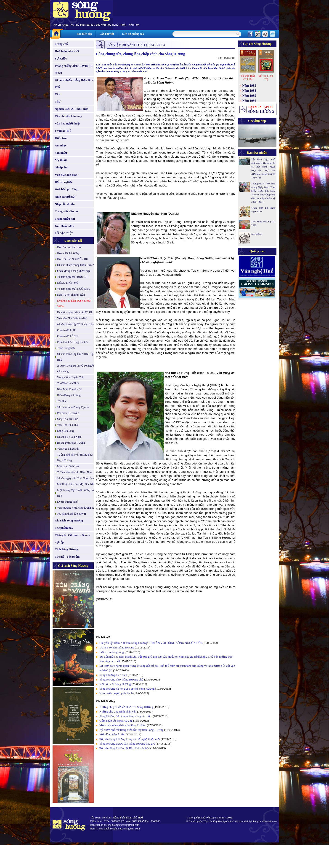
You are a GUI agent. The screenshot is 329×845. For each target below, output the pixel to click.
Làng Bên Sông (65, 430)
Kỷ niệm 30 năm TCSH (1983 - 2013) (74, 303)
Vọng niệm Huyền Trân (70, 377)
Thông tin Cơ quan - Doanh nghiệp (72, 538)
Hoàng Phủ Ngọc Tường (71, 442)
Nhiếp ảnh (61, 167)
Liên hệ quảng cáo (133, 33)
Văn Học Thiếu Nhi (68, 448)
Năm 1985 (249, 95)
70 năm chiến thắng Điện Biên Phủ (74, 83)
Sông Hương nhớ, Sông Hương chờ (121, 679)
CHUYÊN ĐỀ (73, 240)
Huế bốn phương (66, 189)
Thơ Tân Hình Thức (68, 383)
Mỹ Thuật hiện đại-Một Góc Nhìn (76, 484)
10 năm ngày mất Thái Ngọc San (75, 478)
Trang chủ (61, 44)
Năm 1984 (249, 90)
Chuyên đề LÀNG (67, 336)
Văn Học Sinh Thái (68, 425)
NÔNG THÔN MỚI (68, 282)
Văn (57, 94)
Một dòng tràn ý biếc (112, 734)
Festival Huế (63, 130)
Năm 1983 (249, 85)
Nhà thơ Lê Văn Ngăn (69, 436)
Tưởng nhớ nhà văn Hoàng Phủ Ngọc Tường (75, 457)
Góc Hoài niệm (64, 226)
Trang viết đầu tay (67, 211)
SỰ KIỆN (61, 58)
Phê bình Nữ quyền (68, 413)
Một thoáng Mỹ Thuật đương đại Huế (76, 493)
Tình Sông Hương (66, 549)
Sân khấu (61, 152)
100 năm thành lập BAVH (71, 513)
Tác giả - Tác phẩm (67, 556)
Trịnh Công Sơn (66, 348)
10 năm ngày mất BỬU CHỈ (72, 276)
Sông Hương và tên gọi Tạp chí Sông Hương (127, 688)
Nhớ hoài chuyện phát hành (116, 693)
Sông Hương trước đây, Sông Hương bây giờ (127, 743)
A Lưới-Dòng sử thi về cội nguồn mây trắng (76, 368)
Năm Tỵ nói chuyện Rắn (71, 294)
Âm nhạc (60, 145)
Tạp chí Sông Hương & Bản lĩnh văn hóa (124, 748)
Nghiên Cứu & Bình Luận (71, 109)
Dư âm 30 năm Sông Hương (116, 647)
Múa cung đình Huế (68, 466)
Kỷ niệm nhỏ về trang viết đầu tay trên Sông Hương (131, 730)
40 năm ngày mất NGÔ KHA (73, 288)
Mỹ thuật (61, 160)
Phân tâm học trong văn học (72, 342)
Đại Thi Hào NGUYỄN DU (72, 259)
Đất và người (63, 182)
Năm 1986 (249, 101)
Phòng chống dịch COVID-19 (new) (73, 69)
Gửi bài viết (107, 33)
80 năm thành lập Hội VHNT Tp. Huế (75, 356)
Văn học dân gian (66, 174)
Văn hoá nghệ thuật (67, 123)
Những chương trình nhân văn (117, 711)
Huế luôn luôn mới (67, 51)
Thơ (57, 101)
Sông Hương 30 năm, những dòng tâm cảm (125, 716)
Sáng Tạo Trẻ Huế (67, 419)
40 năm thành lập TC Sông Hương (76, 324)
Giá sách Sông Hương (69, 520)
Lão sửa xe (257, 233)
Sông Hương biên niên (113, 675)
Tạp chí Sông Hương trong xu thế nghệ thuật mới (129, 739)
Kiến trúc (61, 138)
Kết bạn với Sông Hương (115, 684)
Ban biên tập (84, 33)
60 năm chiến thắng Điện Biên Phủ (77, 265)
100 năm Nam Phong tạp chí (73, 407)
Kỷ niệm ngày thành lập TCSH (74, 312)
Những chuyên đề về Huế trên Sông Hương (126, 707)
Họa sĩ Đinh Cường (68, 253)
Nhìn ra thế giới (65, 196)
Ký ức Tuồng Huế (67, 501)
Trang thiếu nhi (65, 218)
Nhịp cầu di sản (65, 204)
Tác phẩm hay (64, 527)
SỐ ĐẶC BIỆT (64, 233)
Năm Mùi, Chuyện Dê (69, 389)
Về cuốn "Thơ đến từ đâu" (72, 318)
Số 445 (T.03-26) (266, 77)
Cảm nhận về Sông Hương (116, 720)
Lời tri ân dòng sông (111, 652)
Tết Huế (62, 401)
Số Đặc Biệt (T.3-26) (248, 77)
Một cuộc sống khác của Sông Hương (122, 725)
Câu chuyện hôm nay (68, 116)
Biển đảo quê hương (69, 395)
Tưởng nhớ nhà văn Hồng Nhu (74, 472)
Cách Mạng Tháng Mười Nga (73, 271)
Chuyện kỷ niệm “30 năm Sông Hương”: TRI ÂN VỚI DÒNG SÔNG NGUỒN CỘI (150, 643)
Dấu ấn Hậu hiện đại (69, 247)
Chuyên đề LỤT (66, 330)
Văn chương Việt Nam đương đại (76, 507)
